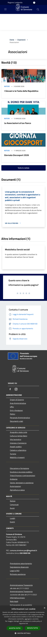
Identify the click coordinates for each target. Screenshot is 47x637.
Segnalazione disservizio (19, 567)
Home (12, 39)
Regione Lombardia (15, 2)
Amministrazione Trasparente (21, 585)
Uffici (12, 406)
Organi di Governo (17, 399)
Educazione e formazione (19, 468)
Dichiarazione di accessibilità (21, 605)
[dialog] (23, 621)
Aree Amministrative (18, 403)
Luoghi (12, 518)
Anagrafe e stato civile (18, 432)
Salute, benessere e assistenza (21, 482)
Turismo (13, 453)
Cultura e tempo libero (18, 435)
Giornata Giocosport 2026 (16, 155)
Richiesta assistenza (18, 574)
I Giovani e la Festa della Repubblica (21, 91)
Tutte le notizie (23, 168)
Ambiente (13, 479)
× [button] (44, 608)
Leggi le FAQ (14, 570)
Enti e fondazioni (16, 410)
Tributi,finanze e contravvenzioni (22, 475)
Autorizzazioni (15, 486)
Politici (12, 414)
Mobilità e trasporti (17, 457)
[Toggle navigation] (5, 9)
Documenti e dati (16, 421)
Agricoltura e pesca (17, 490)
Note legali (14, 601)
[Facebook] (10, 389)
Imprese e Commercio (18, 443)
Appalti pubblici (16, 446)
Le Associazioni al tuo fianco (17, 123)
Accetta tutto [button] (14, 628)
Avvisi (12, 508)
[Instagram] (16, 389)
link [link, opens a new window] (27, 623)
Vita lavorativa (15, 439)
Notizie (7, 86)
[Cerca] (38, 9)
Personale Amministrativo (20, 417)
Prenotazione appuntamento (21, 563)
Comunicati (14, 504)
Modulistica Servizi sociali (17, 249)
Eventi (12, 522)
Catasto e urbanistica (18, 450)
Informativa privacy (17, 597)
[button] (23, 633)
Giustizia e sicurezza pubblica (21, 472)
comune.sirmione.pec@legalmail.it (23, 550)
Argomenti (21, 39)
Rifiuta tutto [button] (32, 628)
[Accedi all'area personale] (34, 2)
